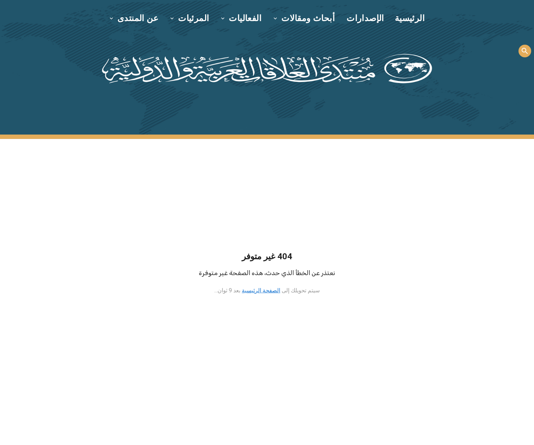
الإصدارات (365, 18)
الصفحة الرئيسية (261, 290)
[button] (304, 18)
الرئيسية (410, 18)
